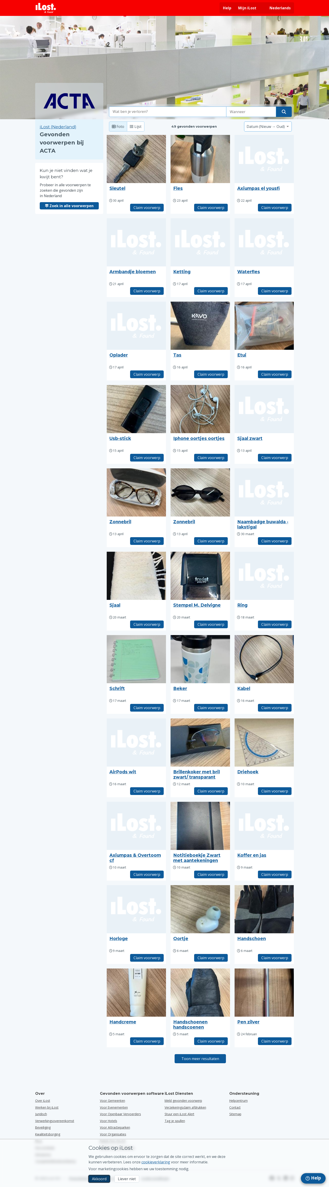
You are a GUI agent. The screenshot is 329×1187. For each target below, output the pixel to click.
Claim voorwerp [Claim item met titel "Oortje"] (211, 957)
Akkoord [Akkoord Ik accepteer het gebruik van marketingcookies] (99, 1178)
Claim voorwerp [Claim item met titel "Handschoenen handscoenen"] (211, 1041)
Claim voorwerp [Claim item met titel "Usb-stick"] (147, 457)
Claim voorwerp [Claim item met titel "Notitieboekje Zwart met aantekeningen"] (211, 874)
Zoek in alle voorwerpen (69, 205)
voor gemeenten (112, 1100)
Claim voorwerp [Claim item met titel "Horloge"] (147, 957)
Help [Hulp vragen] (227, 7)
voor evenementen (114, 1107)
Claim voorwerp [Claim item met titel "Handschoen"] (274, 957)
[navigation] (313, 1178)
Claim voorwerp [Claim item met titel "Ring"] (274, 624)
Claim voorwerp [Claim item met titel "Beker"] (211, 707)
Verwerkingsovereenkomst (54, 1121)
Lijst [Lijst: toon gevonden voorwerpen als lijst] (135, 126)
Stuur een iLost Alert (179, 1114)
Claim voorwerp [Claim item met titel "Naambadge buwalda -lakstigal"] (274, 541)
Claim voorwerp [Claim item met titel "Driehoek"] (274, 791)
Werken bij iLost (47, 1107)
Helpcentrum (238, 1100)
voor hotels (108, 1121)
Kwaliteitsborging (47, 1134)
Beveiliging (43, 1127)
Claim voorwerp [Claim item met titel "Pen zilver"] (274, 1041)
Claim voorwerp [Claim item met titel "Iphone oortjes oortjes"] (211, 457)
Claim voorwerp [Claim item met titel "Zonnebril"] (147, 541)
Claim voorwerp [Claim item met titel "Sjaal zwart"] (274, 457)
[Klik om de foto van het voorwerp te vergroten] (136, 159)
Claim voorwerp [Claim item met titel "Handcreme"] (147, 1041)
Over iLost (42, 1100)
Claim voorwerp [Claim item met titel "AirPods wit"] (147, 791)
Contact (235, 1107)
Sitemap (235, 1114)
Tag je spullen (175, 1121)
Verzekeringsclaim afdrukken (185, 1107)
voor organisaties (113, 1134)
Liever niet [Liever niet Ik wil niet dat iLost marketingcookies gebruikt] (127, 1178)
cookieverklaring (155, 1162)
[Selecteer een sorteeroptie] (268, 127)
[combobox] (168, 112)
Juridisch (41, 1114)
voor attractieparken (115, 1127)
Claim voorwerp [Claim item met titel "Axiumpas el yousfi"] (274, 207)
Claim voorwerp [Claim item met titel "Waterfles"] (274, 290)
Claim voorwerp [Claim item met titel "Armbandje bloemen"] (147, 290)
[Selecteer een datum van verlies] (251, 112)
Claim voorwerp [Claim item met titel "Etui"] (274, 374)
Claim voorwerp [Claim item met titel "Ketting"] (211, 290)
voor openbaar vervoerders (120, 1114)
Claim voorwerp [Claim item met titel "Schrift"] (147, 707)
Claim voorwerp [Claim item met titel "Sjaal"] (147, 624)
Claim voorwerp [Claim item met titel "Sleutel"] (147, 207)
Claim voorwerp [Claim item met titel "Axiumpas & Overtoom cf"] (147, 874)
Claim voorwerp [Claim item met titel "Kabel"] (274, 707)
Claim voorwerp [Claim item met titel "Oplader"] (147, 374)
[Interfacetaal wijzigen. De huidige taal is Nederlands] (277, 8)
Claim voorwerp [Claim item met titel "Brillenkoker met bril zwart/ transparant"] (211, 791)
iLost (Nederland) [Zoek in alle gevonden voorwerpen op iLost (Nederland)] (58, 126)
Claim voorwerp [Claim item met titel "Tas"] (211, 374)
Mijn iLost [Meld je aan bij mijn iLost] (247, 7)
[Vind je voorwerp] (284, 112)
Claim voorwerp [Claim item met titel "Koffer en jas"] (274, 874)
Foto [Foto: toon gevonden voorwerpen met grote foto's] (118, 126)
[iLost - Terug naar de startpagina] (46, 8)
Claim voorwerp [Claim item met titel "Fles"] (211, 207)
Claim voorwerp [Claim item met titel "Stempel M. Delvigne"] (211, 624)
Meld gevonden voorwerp (183, 1100)
